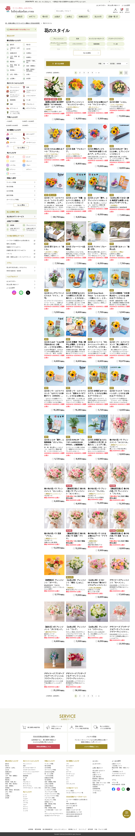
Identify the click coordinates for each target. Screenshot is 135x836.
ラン (67, 779)
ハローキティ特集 (50, 797)
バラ (67, 763)
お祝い (7, 793)
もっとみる (87, 53)
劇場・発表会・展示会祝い (12, 789)
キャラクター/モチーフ (96, 38)
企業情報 (30, 829)
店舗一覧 (113, 17)
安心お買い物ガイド (114, 5)
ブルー (25, 804)
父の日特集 (48, 767)
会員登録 (95, 786)
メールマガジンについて (119, 773)
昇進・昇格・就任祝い (11, 783)
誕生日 (19, 17)
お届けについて (97, 774)
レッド (25, 794)
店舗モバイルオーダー (73, 809)
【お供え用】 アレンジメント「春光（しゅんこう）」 (76, 582)
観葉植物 (96, 44)
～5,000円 (9, 121)
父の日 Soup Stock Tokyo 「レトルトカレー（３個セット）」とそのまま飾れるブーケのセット (98, 298)
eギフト (32, 17)
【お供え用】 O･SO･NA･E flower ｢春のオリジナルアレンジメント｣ (97, 582)
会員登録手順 (96, 788)
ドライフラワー (77, 44)
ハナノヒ (21, 253)
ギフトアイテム (27, 785)
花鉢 (24, 779)
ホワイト (25, 808)
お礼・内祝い (9, 791)
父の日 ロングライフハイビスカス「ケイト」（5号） (54, 295)
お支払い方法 (96, 780)
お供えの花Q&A (49, 785)
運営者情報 (38, 829)
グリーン (25, 806)
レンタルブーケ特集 (50, 789)
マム (67, 769)
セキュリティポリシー (60, 829)
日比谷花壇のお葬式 (72, 816)
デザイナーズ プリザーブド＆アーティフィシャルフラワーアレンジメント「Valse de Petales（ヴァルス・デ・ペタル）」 (120, 632)
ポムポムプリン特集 (50, 799)
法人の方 (98, 17)
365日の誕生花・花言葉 (14, 271)
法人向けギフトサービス (15, 216)
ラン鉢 (115, 44)
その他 (94, 792)
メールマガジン (97, 790)
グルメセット (27, 781)
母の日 (45, 17)
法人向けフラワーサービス (52, 815)
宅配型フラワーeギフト (14, 247)
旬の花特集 (48, 779)
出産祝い (7, 773)
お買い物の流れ (97, 776)
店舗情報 (69, 807)
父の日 (7, 769)
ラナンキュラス (70, 783)
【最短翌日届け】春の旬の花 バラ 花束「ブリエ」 (75, 535)
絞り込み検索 (58, 63)
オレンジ (25, 800)
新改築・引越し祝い (10, 781)
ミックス (25, 810)
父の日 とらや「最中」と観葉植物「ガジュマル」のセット (54, 442)
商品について (96, 772)
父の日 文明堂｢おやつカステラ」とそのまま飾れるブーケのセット (97, 393)
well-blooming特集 (49, 771)
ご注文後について (117, 765)
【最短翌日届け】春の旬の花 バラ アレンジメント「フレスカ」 (119, 491)
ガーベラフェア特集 (50, 769)
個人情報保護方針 (48, 829)
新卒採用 (90, 829)
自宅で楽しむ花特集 (50, 787)
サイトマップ (82, 829)
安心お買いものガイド (99, 770)
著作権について (72, 829)
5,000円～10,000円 (28, 121)
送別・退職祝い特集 (50, 781)
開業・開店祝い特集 (50, 803)
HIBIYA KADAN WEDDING (74, 814)
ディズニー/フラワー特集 (52, 795)
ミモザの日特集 (49, 775)
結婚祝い (7, 777)
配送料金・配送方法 (98, 778)
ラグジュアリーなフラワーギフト (54, 813)
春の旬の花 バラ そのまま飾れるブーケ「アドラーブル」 (97, 535)
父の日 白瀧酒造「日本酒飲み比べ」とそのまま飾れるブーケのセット (120, 295)
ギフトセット (27, 783)
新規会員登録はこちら (44, 746)
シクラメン (69, 767)
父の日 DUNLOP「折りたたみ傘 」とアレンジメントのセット (120, 151)
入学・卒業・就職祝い (11, 775)
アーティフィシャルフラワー (59, 44)
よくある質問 (126, 5)
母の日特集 (48, 765)
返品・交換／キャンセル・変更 (101, 782)
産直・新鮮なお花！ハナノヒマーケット (21, 257)
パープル (25, 802)
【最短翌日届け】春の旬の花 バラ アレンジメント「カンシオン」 (75, 491)
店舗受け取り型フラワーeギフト (21, 250)
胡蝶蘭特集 (48, 805)
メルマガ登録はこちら (91, 746)
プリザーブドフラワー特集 (52, 793)
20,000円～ (25, 125)
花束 (77, 38)
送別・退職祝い (9, 785)
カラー (68, 777)
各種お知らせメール (98, 784)
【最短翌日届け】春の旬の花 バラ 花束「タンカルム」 (119, 535)
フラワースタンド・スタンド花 (31, 787)
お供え (69, 17)
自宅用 (7, 797)
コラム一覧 (115, 782)
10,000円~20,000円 (12, 125)
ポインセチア (70, 765)
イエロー (25, 798)
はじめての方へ (101, 5)
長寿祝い (7, 787)
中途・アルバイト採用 (101, 829)
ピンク (25, 796)
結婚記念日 (83, 17)
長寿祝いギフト (49, 801)
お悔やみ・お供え (10, 767)
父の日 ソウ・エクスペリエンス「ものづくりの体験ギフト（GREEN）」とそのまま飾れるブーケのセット (54, 396)
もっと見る (21, 147)
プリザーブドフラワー (115, 38)
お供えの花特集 (49, 783)
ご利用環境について (117, 771)
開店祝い (7, 779)
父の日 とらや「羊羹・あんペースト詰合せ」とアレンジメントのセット (76, 200)
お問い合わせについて (118, 775)
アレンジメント (58, 38)
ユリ (67, 781)
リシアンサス (70, 775)
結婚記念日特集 (49, 777)
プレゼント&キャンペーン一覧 (74, 792)
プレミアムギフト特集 (51, 791)
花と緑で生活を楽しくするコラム (17, 267)
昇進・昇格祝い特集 (50, 807)
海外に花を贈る (21, 244)
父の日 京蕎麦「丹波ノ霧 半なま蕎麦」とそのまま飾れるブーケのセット (76, 344)
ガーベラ (68, 771)
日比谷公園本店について (74, 812)
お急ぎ (57, 17)
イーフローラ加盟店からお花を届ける (21, 240)
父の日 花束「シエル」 (119, 102)
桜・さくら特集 (49, 773)
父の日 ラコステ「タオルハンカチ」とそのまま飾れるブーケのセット (120, 393)
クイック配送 (70, 790)
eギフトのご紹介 (71, 805)
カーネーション (70, 773)
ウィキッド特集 (49, 763)
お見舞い (7, 795)
